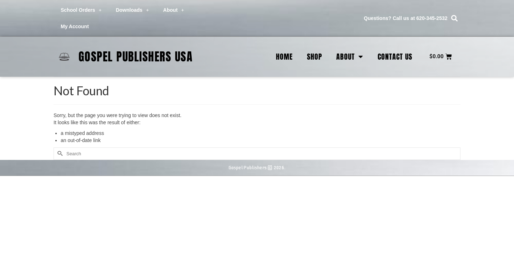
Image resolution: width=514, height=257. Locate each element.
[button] (454, 18)
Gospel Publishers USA (136, 56)
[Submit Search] (59, 153)
